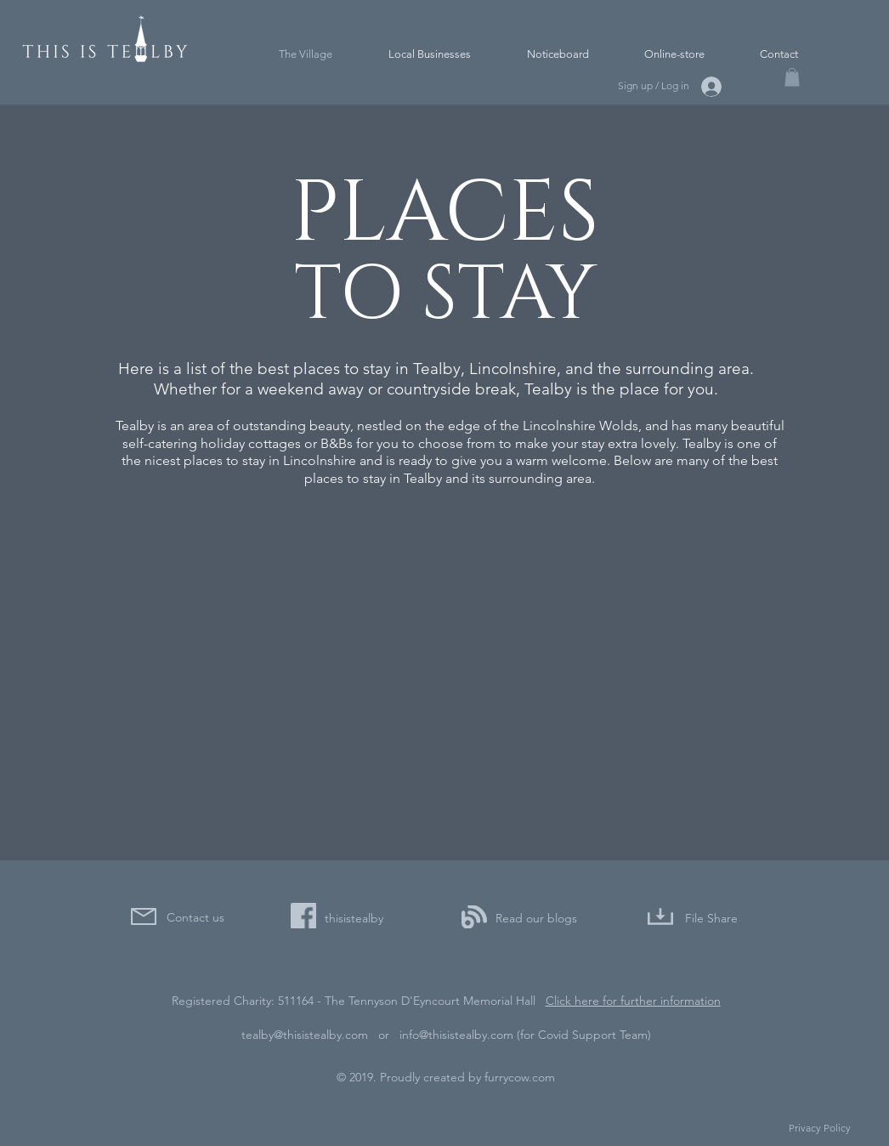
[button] (792, 77)
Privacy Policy (820, 1127)
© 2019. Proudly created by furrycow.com (446, 1077)
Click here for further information (633, 1000)
